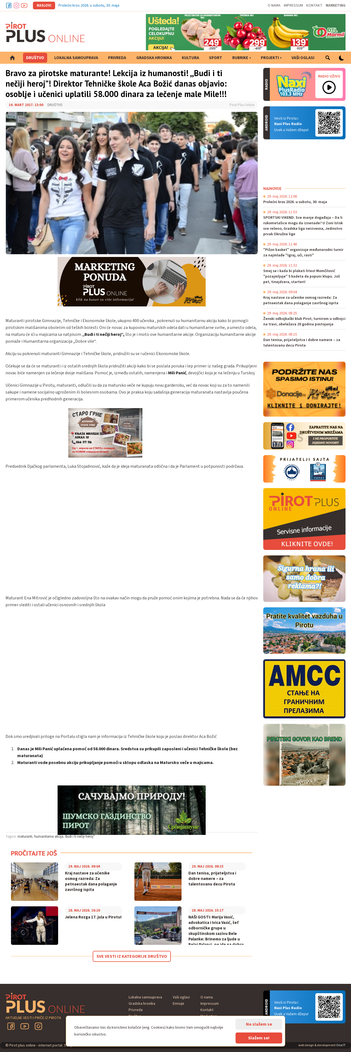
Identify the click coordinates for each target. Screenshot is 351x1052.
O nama (274, 5)
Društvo (35, 58)
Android (329, 123)
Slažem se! (259, 1038)
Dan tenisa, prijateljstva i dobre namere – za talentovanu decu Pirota (212, 879)
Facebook (8, 5)
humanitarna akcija (48, 836)
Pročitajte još (34, 853)
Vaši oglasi (302, 58)
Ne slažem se (259, 1024)
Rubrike (240, 58)
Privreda (117, 58)
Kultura (190, 58)
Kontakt (314, 5)
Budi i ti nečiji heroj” (80, 836)
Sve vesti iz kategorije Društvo (132, 956)
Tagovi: (11, 836)
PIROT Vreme (304, 163)
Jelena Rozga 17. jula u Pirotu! (93, 917)
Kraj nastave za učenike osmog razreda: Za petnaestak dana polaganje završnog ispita (91, 882)
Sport (215, 58)
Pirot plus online (45, 32)
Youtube (24, 5)
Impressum (293, 5)
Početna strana (12, 58)
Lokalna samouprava (76, 58)
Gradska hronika (154, 58)
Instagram (16, 5)
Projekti (270, 58)
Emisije (178, 1003)
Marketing (336, 5)
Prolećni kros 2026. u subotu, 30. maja (88, 5)
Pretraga (328, 58)
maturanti (25, 836)
